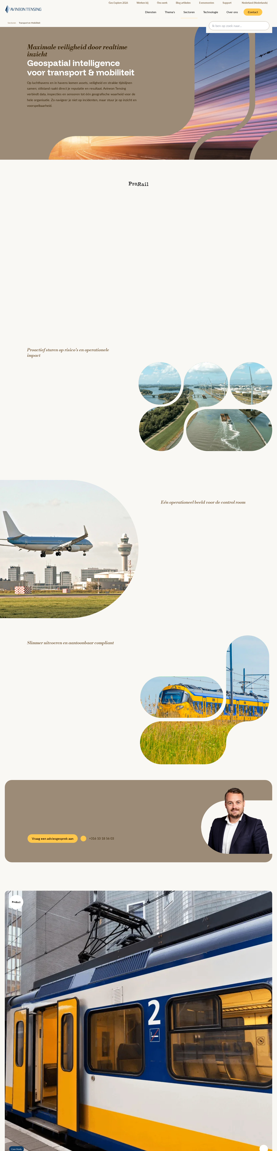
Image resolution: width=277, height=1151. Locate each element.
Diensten (150, 12)
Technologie (210, 12)
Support (227, 2)
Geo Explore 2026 (118, 2)
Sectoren (189, 12)
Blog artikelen (183, 2)
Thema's (170, 12)
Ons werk (162, 2)
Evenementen (206, 2)
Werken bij (142, 2)
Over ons (232, 12)
